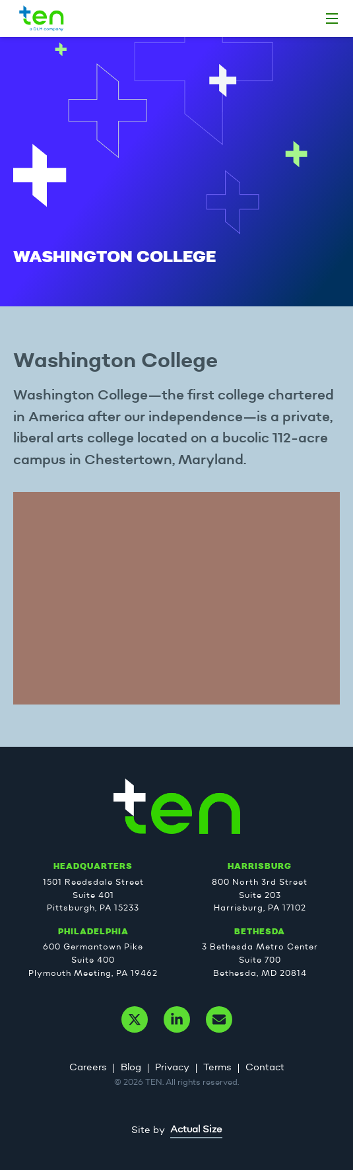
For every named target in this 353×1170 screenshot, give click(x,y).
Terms (217, 1067)
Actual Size (196, 1129)
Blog (131, 1067)
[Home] (332, 18)
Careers (88, 1067)
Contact (264, 1067)
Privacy (172, 1067)
